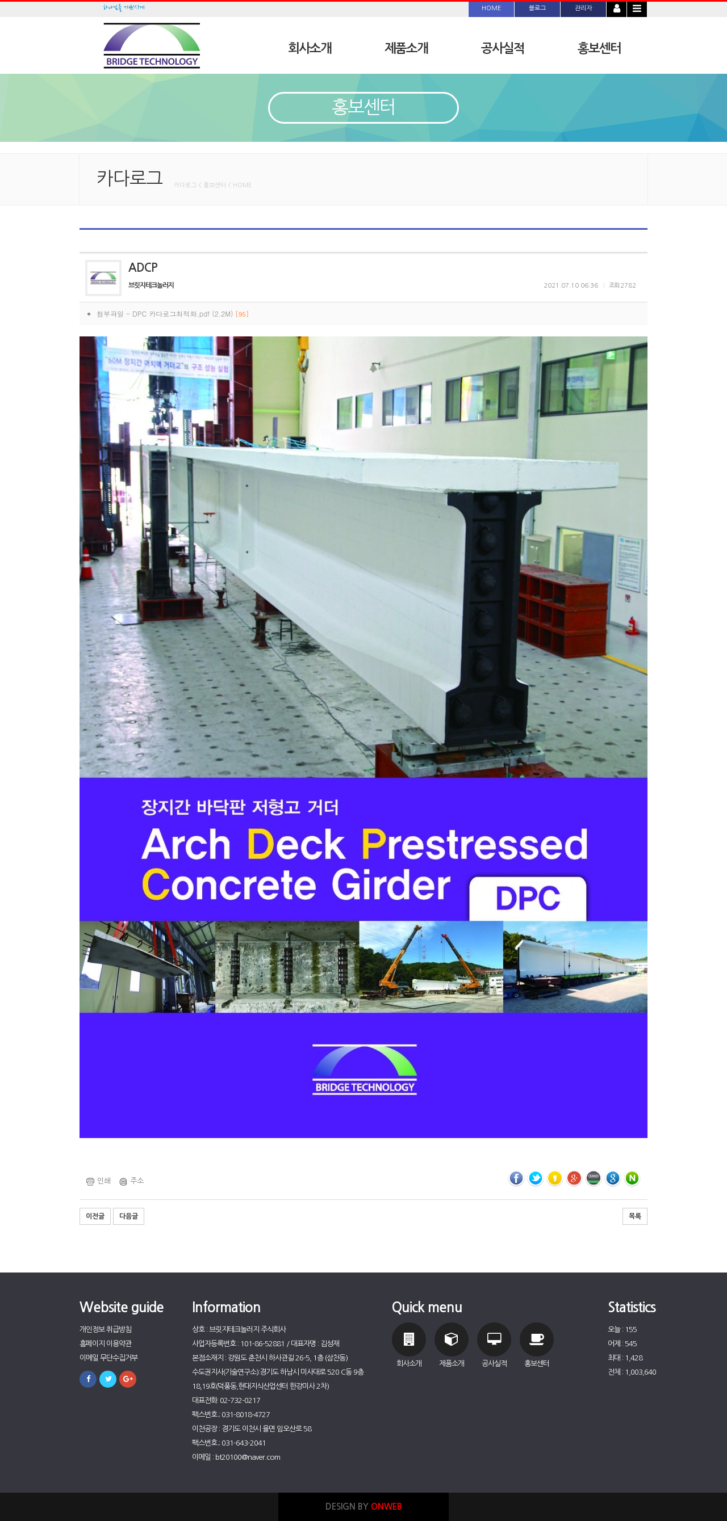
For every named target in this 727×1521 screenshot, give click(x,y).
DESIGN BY (363, 1506)
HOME (491, 8)
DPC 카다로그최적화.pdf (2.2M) (190, 313)
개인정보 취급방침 (105, 1329)
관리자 (583, 8)
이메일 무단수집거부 (108, 1358)
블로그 (537, 8)
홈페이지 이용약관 (105, 1343)
